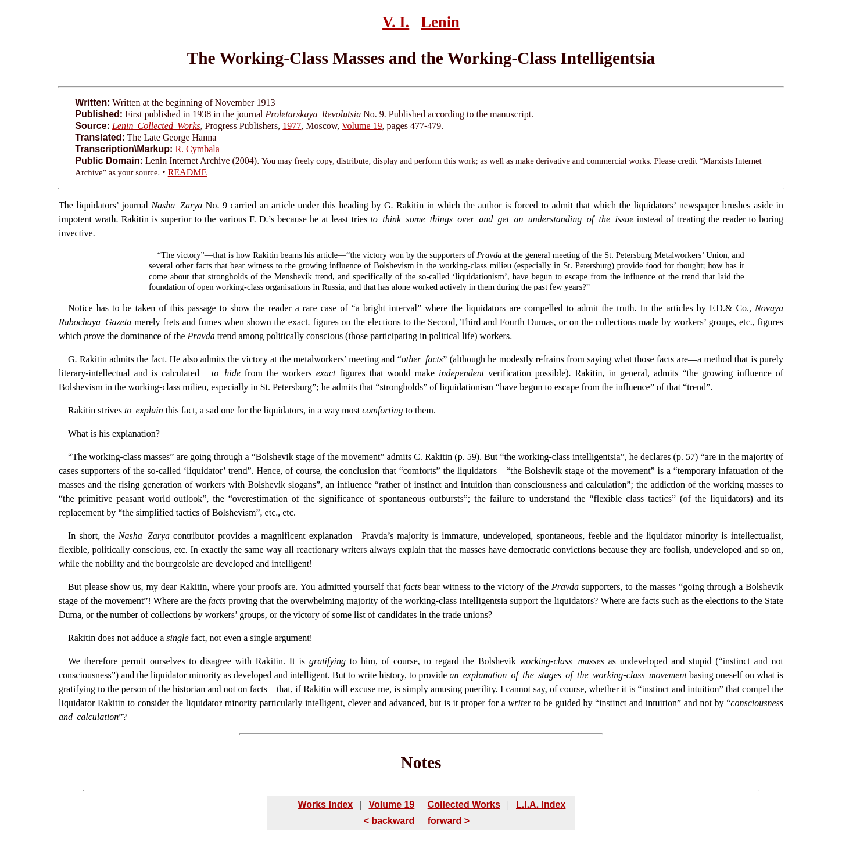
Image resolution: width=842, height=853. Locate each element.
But (74, 587)
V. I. (395, 22)
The (66, 205)
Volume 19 (362, 126)
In (72, 536)
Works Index (325, 804)
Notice (80, 308)
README (187, 172)
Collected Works (464, 804)
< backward (389, 821)
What (78, 433)
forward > (449, 821)
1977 (291, 126)
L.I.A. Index (540, 804)
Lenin (440, 22)
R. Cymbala (197, 149)
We (74, 661)
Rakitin (92, 359)
